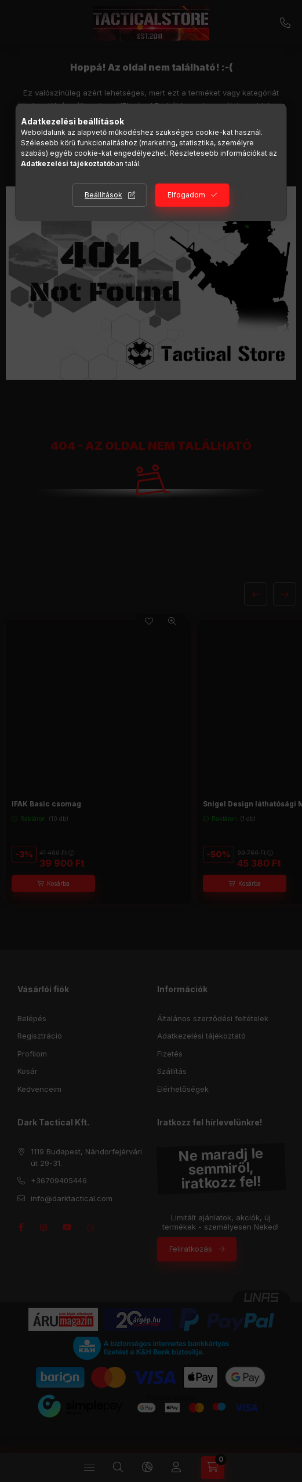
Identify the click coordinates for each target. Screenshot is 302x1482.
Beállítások (103, 194)
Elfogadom (186, 194)
